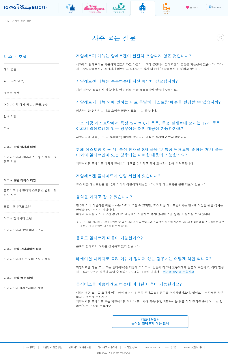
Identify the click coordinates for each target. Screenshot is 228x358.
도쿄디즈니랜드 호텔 (17, 206)
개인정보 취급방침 (49, 347)
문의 (7, 128)
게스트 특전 (11, 93)
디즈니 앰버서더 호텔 (18, 218)
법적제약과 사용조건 (78, 347)
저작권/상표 (131, 347)
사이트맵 (26, 347)
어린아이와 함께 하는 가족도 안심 (26, 104)
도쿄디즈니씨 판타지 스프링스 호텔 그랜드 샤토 (30, 159)
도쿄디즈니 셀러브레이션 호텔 (24, 288)
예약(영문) (11, 69)
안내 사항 (10, 116)
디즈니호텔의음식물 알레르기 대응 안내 (150, 321)
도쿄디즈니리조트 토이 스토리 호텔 (27, 259)
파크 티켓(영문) (14, 81)
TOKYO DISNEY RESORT (27, 7)
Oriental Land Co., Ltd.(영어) (162, 347)
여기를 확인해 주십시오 (178, 272)
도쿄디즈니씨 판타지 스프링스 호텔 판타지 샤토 (30, 192)
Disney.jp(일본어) (196, 347)
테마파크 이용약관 (107, 347)
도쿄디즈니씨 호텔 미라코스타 (24, 230)
